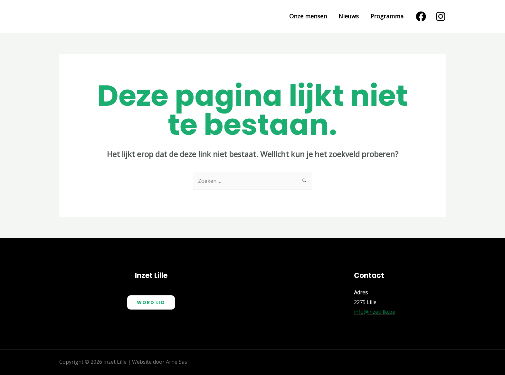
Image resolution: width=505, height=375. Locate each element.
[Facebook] (421, 16)
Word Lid (151, 302)
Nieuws (348, 16)
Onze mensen (308, 16)
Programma (387, 16)
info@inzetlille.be (374, 311)
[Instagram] (440, 16)
